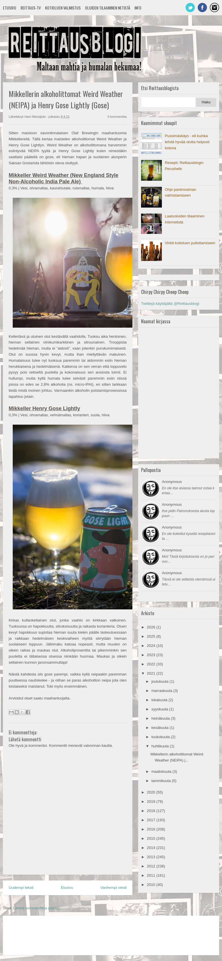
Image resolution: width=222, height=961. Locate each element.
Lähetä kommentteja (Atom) (36, 908)
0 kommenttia (117, 116)
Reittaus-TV (31, 8)
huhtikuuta (160, 746)
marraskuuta (162, 690)
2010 (151, 884)
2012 (151, 866)
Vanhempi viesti (113, 887)
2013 (151, 857)
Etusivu (9, 8)
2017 (151, 820)
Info (137, 8)
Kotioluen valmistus (63, 8)
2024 (151, 645)
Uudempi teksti (21, 887)
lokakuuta (160, 700)
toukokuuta (161, 737)
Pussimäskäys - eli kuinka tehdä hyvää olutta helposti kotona (187, 142)
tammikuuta (161, 781)
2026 (151, 627)
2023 (151, 655)
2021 (151, 673)
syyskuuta (160, 709)
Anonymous (172, 481)
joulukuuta (160, 681)
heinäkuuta (161, 718)
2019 (151, 801)
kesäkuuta (160, 727)
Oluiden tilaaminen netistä (107, 8)
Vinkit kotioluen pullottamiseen (190, 243)
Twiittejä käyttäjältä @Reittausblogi (170, 303)
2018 (151, 811)
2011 (151, 875)
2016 (151, 829)
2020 (151, 792)
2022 (151, 664)
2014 (151, 848)
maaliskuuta (162, 771)
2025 (151, 636)
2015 (151, 838)
